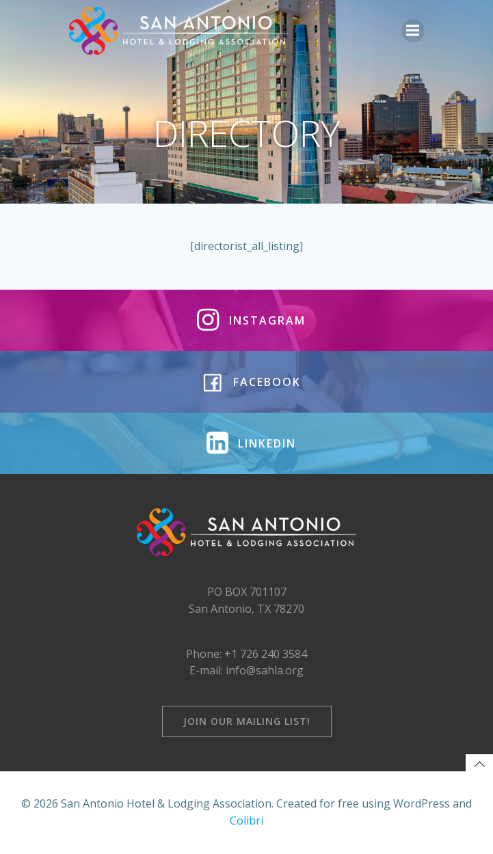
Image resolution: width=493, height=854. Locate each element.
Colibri (246, 820)
